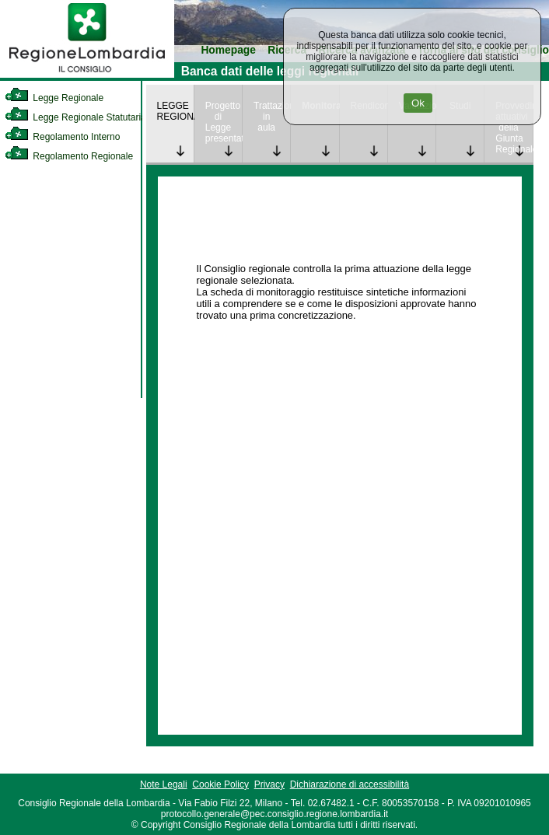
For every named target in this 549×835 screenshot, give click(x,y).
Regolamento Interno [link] (62, 136)
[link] (87, 74)
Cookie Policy (220, 784)
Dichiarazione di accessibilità (349, 784)
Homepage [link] (228, 50)
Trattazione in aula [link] (272, 116)
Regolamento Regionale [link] (69, 156)
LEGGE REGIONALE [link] (175, 111)
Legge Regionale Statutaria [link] (75, 117)
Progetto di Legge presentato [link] (223, 122)
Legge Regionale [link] (54, 98)
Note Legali (163, 784)
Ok (418, 103)
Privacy (269, 784)
